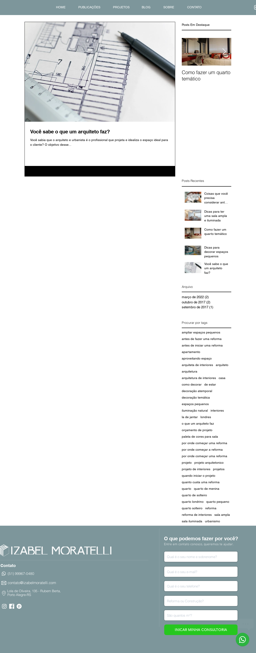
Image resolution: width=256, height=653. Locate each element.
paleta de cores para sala (200, 436)
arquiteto (222, 365)
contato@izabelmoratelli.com (32, 582)
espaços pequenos (195, 404)
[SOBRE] (168, 7)
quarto (186, 488)
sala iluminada (192, 521)
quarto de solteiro (194, 495)
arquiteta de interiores (197, 365)
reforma (210, 508)
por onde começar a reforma (202, 449)
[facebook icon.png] (11, 606)
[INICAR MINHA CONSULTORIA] (201, 629)
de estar (210, 384)
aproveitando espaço (197, 358)
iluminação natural (195, 410)
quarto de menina (206, 488)
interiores (217, 410)
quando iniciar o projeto (198, 475)
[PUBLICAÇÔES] (89, 7)
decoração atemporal (197, 391)
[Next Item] (224, 51)
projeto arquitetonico (209, 462)
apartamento (191, 352)
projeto (187, 462)
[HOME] (60, 7)
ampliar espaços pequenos (201, 332)
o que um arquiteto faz (198, 423)
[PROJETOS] (121, 7)
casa (222, 378)
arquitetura (189, 371)
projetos (219, 469)
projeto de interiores (196, 469)
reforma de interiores (197, 514)
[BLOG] (146, 7)
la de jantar (190, 417)
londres (205, 417)
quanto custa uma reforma (201, 482)
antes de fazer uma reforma (202, 339)
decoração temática (196, 397)
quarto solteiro (192, 508)
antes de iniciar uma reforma (202, 345)
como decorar (192, 384)
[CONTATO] (194, 7)
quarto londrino (193, 501)
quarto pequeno (217, 501)
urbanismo (212, 521)
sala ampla (222, 514)
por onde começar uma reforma (204, 443)
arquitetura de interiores (199, 378)
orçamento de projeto (197, 430)
